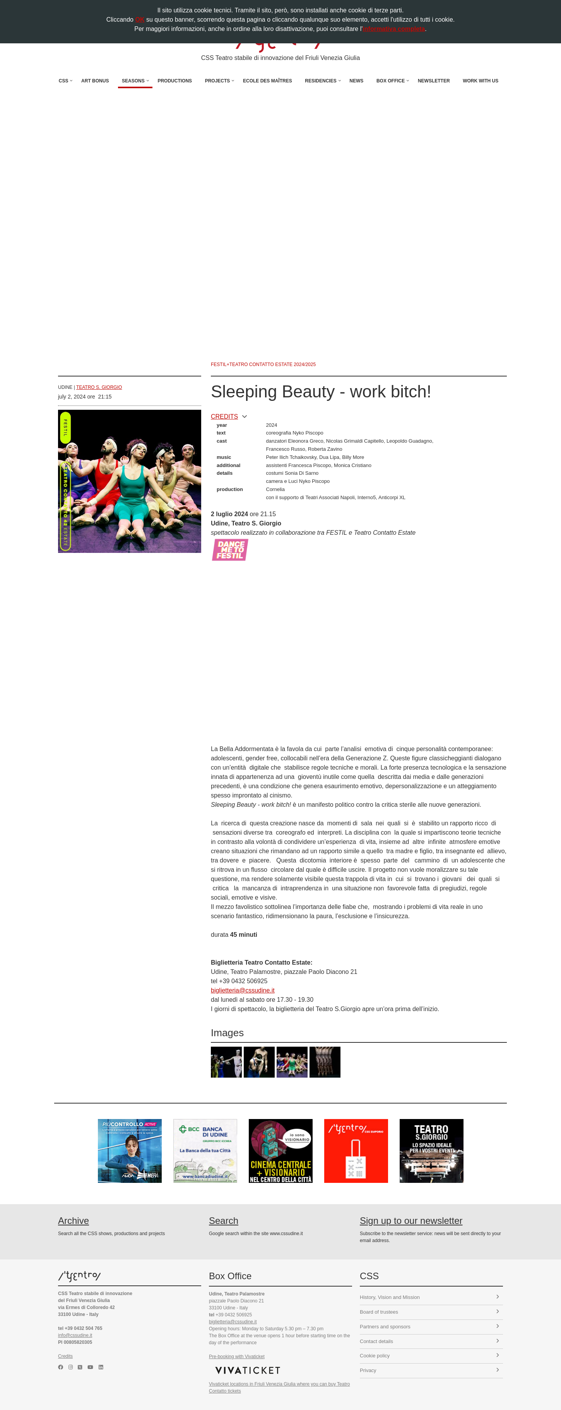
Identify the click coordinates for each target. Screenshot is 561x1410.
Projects (217, 81)
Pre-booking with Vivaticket (237, 1356)
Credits (65, 1356)
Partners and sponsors (429, 1327)
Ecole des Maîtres (267, 81)
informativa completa (394, 29)
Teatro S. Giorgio (99, 387)
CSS (63, 81)
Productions (174, 81)
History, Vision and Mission (429, 1297)
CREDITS (229, 416)
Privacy (429, 1370)
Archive (73, 1220)
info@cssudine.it (75, 1335)
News (356, 81)
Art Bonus (95, 81)
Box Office (390, 81)
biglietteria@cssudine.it (243, 990)
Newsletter (434, 81)
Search (223, 1220)
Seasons (133, 81)
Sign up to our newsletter (411, 1220)
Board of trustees (429, 1312)
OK (139, 19)
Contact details (429, 1341)
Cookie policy (429, 1356)
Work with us (480, 81)
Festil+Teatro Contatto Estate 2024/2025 (263, 364)
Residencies (320, 81)
